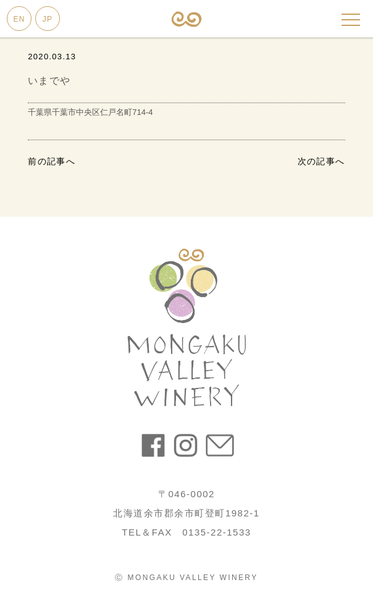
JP (47, 19)
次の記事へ (321, 161)
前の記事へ (51, 161)
